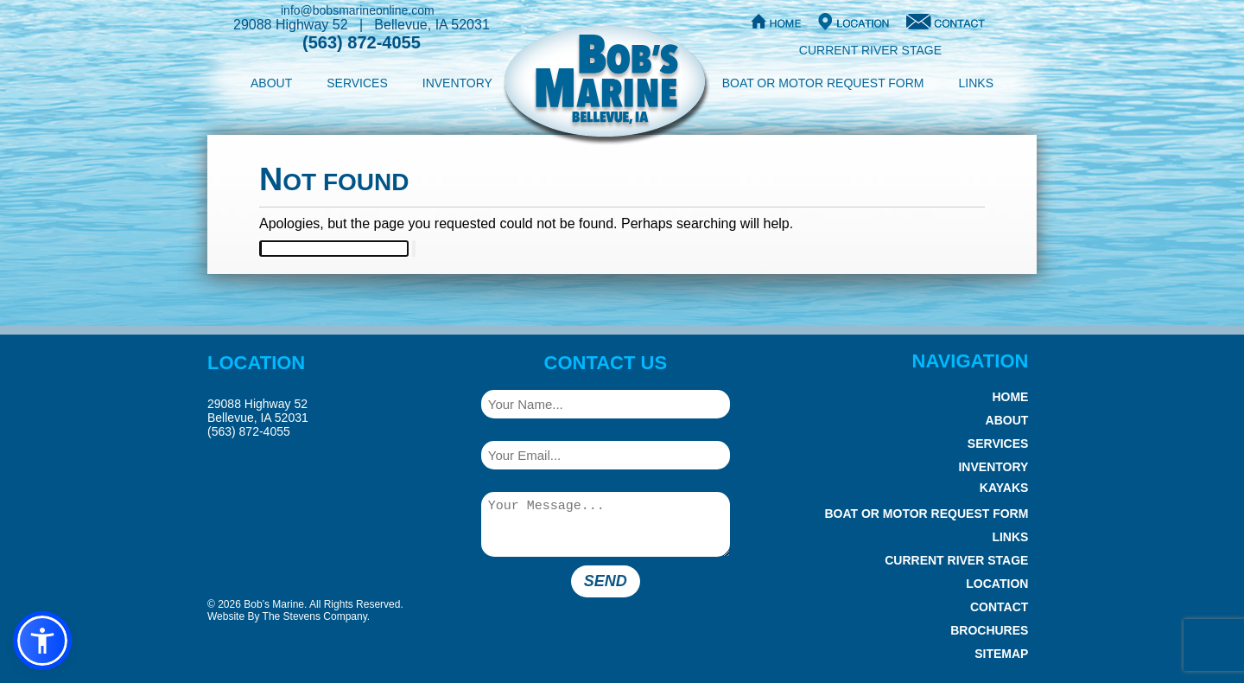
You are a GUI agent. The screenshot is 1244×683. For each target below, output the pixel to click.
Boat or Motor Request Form (823, 83)
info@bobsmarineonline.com (358, 10)
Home (1010, 397)
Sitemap (1001, 654)
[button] (42, 641)
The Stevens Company (315, 616)
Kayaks (1004, 488)
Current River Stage (870, 50)
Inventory (457, 83)
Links (976, 83)
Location (997, 583)
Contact (999, 607)
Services (357, 83)
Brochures (989, 630)
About (271, 83)
